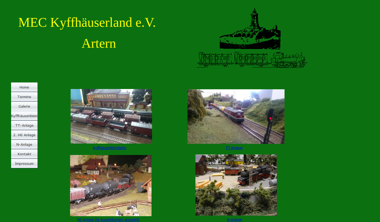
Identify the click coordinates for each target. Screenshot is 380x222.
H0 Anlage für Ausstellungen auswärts (108, 219)
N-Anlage (234, 219)
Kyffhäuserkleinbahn (109, 148)
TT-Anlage (234, 148)
